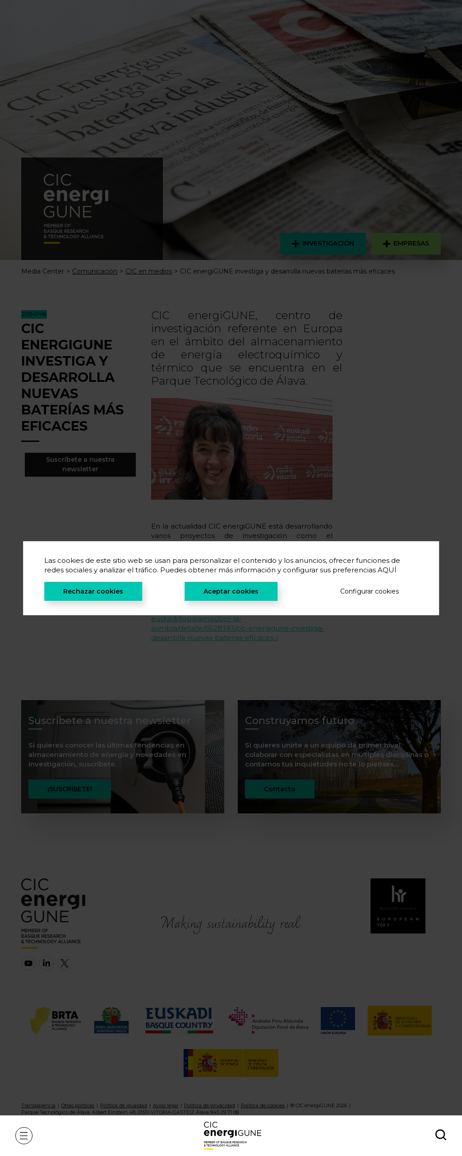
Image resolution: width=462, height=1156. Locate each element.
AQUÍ (387, 570)
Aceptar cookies (231, 591)
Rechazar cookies (93, 591)
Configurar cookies (369, 591)
